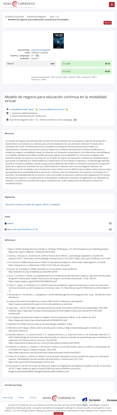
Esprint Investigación (36, 16)
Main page (8, 397)
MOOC (46, 204)
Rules (21, 397)
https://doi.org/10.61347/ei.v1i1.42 (22, 229)
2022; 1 (54, 16)
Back (108, 22)
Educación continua (14, 204)
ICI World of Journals (14, 16)
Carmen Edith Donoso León (51, 109)
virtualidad (55, 204)
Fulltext (10, 223)
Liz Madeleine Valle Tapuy (22, 109)
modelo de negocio (33, 204)
